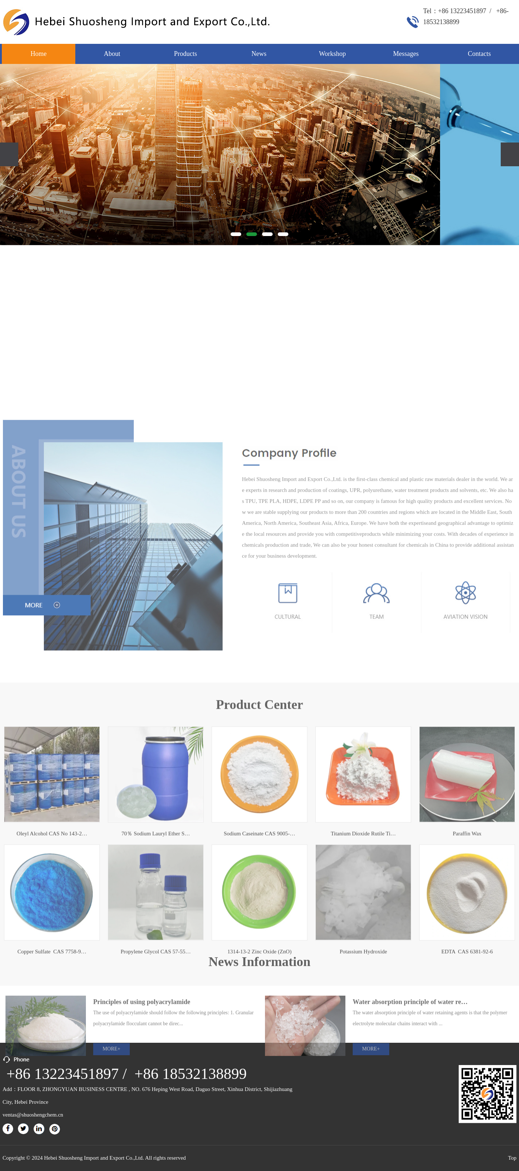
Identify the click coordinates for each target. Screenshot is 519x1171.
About (112, 53)
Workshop (332, 53)
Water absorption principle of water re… (410, 1058)
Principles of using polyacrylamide (141, 1058)
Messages (406, 53)
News (258, 53)
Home (39, 53)
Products (185, 53)
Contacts (479, 53)
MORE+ (111, 1106)
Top (512, 1158)
